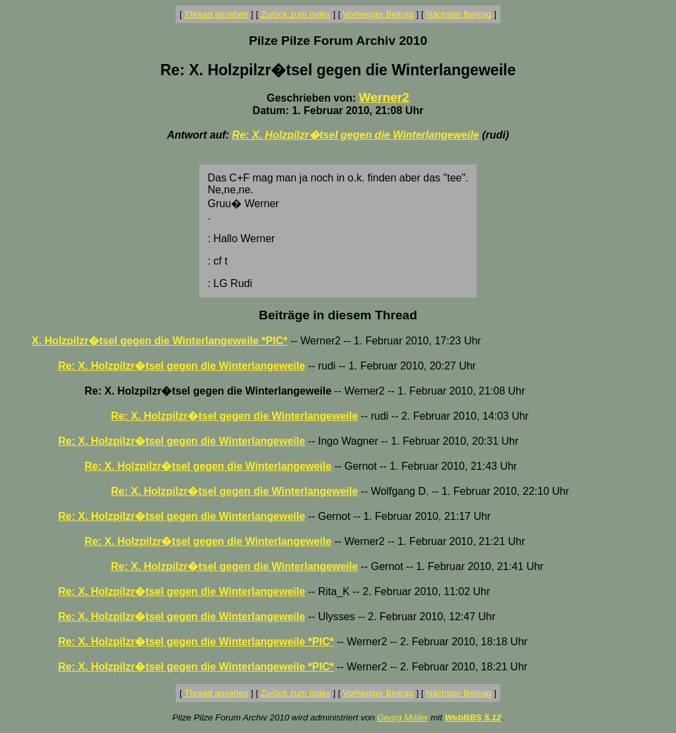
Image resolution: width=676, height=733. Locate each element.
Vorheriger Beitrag (378, 14)
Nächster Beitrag (458, 14)
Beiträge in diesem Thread (338, 315)
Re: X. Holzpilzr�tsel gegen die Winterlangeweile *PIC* (196, 641)
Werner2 (384, 97)
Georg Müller (402, 717)
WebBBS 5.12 (473, 717)
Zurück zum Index (296, 14)
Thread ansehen (216, 14)
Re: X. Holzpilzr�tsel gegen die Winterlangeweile (355, 135)
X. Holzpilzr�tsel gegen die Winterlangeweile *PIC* (160, 340)
